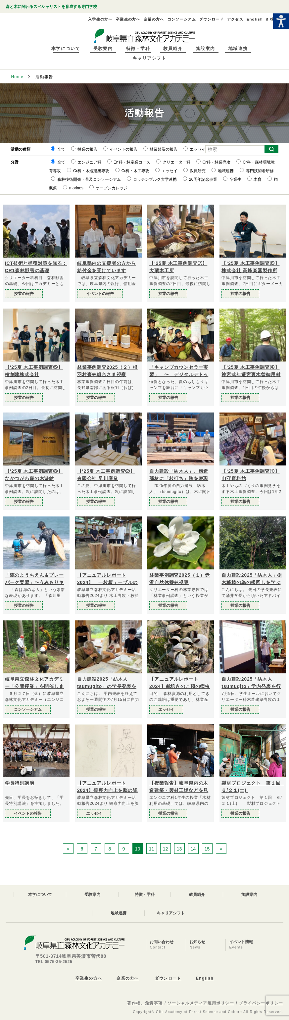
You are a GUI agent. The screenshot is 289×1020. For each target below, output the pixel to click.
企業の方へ (128, 978)
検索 (272, 19)
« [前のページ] (68, 848)
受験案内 (103, 48)
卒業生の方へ (88, 978)
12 (165, 848)
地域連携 (238, 48)
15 (207, 848)
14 (193, 848)
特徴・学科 (138, 48)
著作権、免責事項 (145, 1003)
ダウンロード (168, 978)
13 (179, 848)
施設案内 (205, 48)
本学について (65, 48)
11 (151, 848)
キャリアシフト (150, 58)
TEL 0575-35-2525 (53, 961)
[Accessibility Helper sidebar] (281, 21)
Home (17, 76)
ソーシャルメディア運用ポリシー (201, 1003)
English (205, 978)
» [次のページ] (221, 848)
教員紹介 (172, 48)
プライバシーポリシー (261, 1003)
